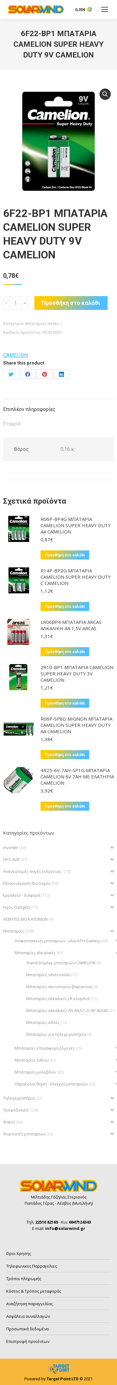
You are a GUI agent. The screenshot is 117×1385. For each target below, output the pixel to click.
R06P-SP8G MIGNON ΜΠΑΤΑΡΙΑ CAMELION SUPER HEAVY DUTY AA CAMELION (76, 725)
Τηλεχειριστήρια (19, 1098)
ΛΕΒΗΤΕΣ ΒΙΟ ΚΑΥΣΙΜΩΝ (25, 919)
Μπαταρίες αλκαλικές (35, 952)
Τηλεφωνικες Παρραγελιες (31, 1266)
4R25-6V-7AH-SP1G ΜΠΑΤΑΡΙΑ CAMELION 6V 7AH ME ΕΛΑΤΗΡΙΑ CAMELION (77, 776)
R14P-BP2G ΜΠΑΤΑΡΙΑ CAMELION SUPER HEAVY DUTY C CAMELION (76, 576)
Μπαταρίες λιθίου (32, 1060)
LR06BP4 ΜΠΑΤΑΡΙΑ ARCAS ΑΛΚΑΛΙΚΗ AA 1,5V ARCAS (71, 625)
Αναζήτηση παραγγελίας (29, 1304)
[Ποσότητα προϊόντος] (15, 303)
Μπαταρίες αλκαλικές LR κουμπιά (58, 998)
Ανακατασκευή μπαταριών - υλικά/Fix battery (57, 941)
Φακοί (9, 1122)
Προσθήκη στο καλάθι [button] (65, 555)
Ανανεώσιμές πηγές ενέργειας (32, 871)
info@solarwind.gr (65, 1228)
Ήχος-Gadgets (16, 907)
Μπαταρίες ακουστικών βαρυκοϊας (59, 986)
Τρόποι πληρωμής (23, 1278)
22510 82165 (46, 1222)
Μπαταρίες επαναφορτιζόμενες (45, 1048)
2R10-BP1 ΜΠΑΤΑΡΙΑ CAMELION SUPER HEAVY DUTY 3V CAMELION (77, 673)
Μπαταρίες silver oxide (48, 974)
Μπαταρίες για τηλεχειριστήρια (56, 1034)
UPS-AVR (11, 859)
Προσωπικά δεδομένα (27, 1329)
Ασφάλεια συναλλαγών (28, 1316)
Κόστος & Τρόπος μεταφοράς (33, 1291)
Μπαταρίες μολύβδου (35, 1072)
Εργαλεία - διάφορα (21, 895)
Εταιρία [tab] (11, 424)
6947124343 (80, 1222)
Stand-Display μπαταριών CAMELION (60, 963)
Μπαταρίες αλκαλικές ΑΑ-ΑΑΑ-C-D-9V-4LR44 (67, 1010)
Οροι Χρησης (18, 1253)
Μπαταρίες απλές (42, 323)
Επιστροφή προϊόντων (27, 1341)
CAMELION (15, 355)
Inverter (10, 847)
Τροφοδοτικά (15, 1110)
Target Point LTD (62, 1379)
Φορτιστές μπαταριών (24, 1134)
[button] (105, 94)
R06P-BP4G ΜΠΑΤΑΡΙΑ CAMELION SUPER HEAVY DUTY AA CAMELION (76, 525)
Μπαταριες (13, 931)
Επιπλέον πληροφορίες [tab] (29, 409)
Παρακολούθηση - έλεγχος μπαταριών (51, 1084)
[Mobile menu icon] (104, 9)
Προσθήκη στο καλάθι (71, 303)
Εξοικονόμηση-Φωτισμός (27, 883)
